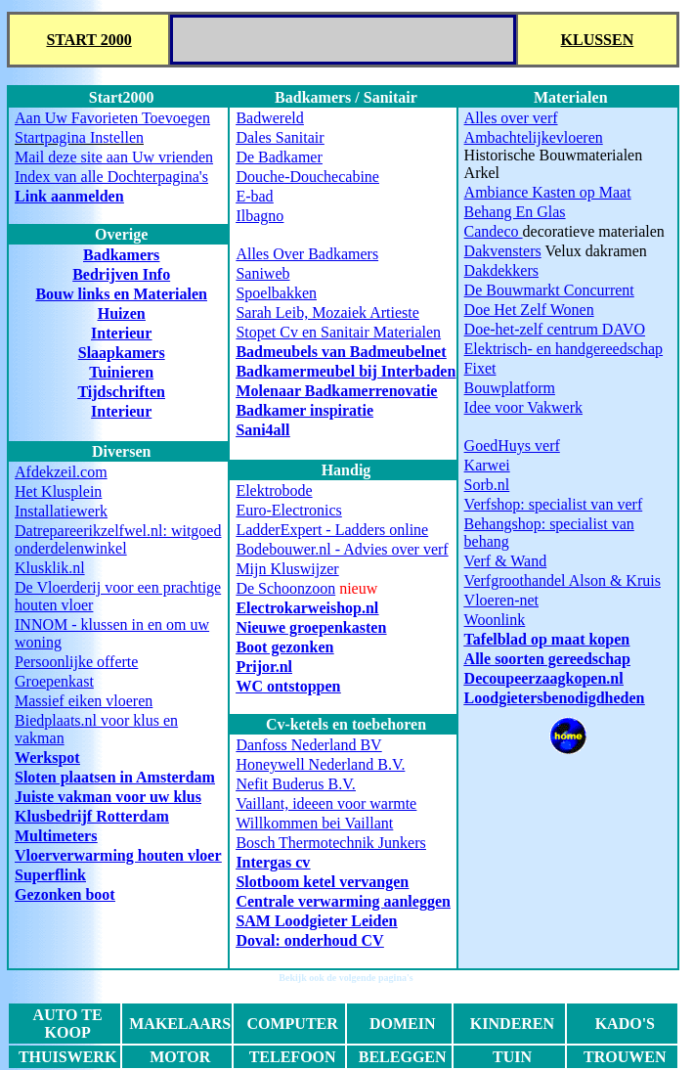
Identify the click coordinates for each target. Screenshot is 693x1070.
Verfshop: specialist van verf (553, 504)
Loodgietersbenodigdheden (554, 698)
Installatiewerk (61, 511)
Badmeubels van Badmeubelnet (341, 351)
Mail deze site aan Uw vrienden (114, 157)
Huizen (122, 313)
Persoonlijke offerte (76, 661)
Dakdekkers (501, 270)
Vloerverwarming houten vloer (118, 855)
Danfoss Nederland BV (308, 744)
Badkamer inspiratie (304, 410)
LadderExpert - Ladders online (332, 529)
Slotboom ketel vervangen (322, 881)
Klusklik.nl (50, 567)
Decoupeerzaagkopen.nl (544, 678)
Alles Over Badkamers (307, 253)
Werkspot (47, 757)
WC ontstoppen (288, 686)
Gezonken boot (65, 894)
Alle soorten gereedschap (547, 658)
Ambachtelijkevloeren (533, 137)
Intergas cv (273, 862)
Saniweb (262, 273)
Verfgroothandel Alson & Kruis (562, 580)
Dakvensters (502, 251)
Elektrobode (274, 490)
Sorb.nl (487, 484)
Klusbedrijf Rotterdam (92, 816)
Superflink (50, 875)
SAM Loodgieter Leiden (316, 921)
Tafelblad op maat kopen (547, 639)
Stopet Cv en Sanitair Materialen (338, 332)
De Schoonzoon (285, 588)
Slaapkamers (121, 352)
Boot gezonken (284, 647)
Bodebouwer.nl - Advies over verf (342, 549)
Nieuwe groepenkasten (311, 627)
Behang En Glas (515, 211)
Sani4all (262, 430)
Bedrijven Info (121, 274)
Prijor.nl (264, 666)
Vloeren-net (501, 600)
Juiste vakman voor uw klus (108, 796)
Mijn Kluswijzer (287, 568)
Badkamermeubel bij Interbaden (345, 371)
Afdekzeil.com (61, 472)
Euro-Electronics (288, 510)
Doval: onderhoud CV (309, 940)
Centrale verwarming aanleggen (343, 901)
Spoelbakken (276, 293)
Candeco (493, 231)
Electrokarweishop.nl (307, 608)
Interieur (121, 333)
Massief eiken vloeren (83, 700)
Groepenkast (54, 681)
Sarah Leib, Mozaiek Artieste (327, 312)
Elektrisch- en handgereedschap (563, 348)
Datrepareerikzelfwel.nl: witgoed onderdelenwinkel (118, 539)
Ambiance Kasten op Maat (547, 192)
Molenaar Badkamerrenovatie (336, 390)
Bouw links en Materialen (121, 294)
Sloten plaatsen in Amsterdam (115, 777)
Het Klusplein (58, 491)
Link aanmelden (69, 196)
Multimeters (56, 835)
